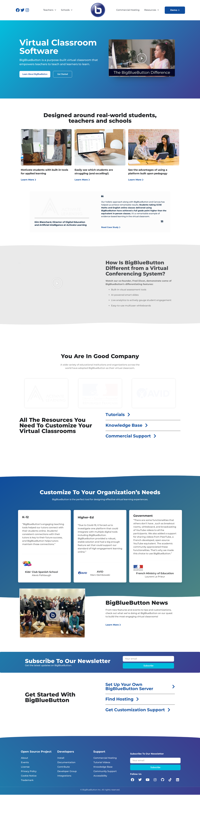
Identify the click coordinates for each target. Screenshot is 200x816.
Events (25, 762)
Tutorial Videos (101, 762)
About (24, 758)
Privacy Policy (29, 771)
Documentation (66, 762)
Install (60, 758)
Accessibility (100, 775)
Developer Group (67, 771)
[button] (142, 58)
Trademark (27, 780)
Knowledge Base (102, 766)
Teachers (49, 10)
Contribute (63, 766)
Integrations (64, 775)
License (25, 766)
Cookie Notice (29, 775)
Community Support (105, 771)
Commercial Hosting (127, 10)
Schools (66, 10)
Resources (151, 10)
